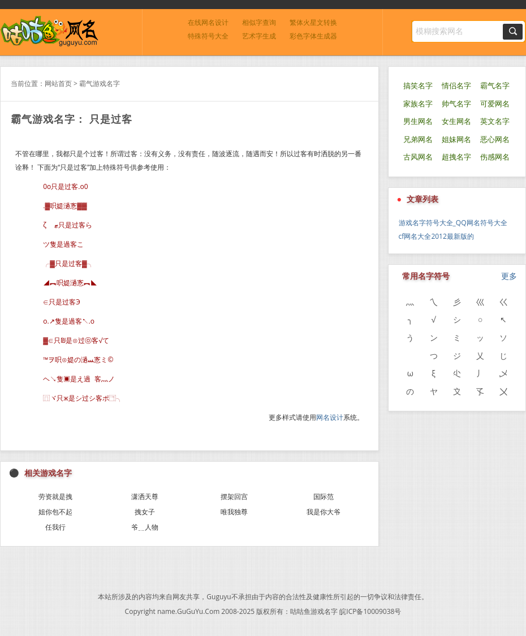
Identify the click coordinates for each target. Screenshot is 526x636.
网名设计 (329, 417)
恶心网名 (495, 139)
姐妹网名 (456, 139)
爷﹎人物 (144, 527)
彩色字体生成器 (313, 36)
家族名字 (418, 104)
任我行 (55, 527)
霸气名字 (495, 86)
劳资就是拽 (55, 496)
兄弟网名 (418, 139)
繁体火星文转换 (313, 22)
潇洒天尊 (144, 496)
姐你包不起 (55, 512)
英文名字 (495, 121)
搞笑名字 (418, 86)
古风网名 (418, 157)
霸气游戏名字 (99, 83)
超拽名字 (456, 157)
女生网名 (456, 121)
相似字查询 (259, 22)
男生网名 (418, 121)
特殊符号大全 (208, 36)
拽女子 (145, 512)
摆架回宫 (234, 496)
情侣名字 (456, 86)
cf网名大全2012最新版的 (436, 236)
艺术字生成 (259, 36)
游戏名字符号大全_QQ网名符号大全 (453, 222)
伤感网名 (495, 157)
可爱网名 (495, 104)
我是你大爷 (323, 512)
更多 (509, 275)
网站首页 (58, 83)
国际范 (323, 496)
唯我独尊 (234, 512)
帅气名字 (456, 104)
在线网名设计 (208, 22)
